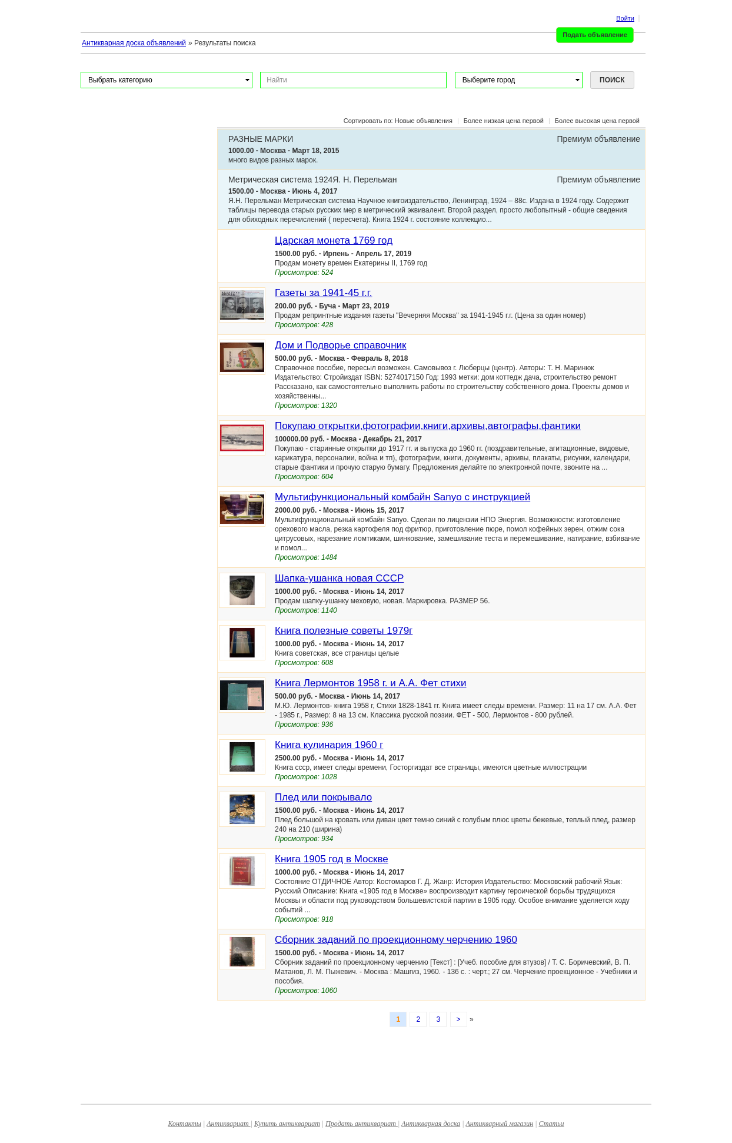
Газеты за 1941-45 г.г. (323, 292)
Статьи (551, 1123)
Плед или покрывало (323, 797)
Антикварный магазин (499, 1123)
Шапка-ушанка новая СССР (339, 578)
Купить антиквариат (287, 1123)
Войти (625, 18)
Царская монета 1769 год (333, 240)
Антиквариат (228, 1123)
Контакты (184, 1123)
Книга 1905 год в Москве (331, 859)
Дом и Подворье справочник (341, 345)
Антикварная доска (430, 1123)
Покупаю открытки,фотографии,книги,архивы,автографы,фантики (428, 425)
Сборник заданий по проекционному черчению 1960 (396, 939)
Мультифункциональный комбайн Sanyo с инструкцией (402, 497)
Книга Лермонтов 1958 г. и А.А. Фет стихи (370, 683)
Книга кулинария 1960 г (329, 744)
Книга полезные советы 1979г (343, 630)
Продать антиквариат (361, 1123)
